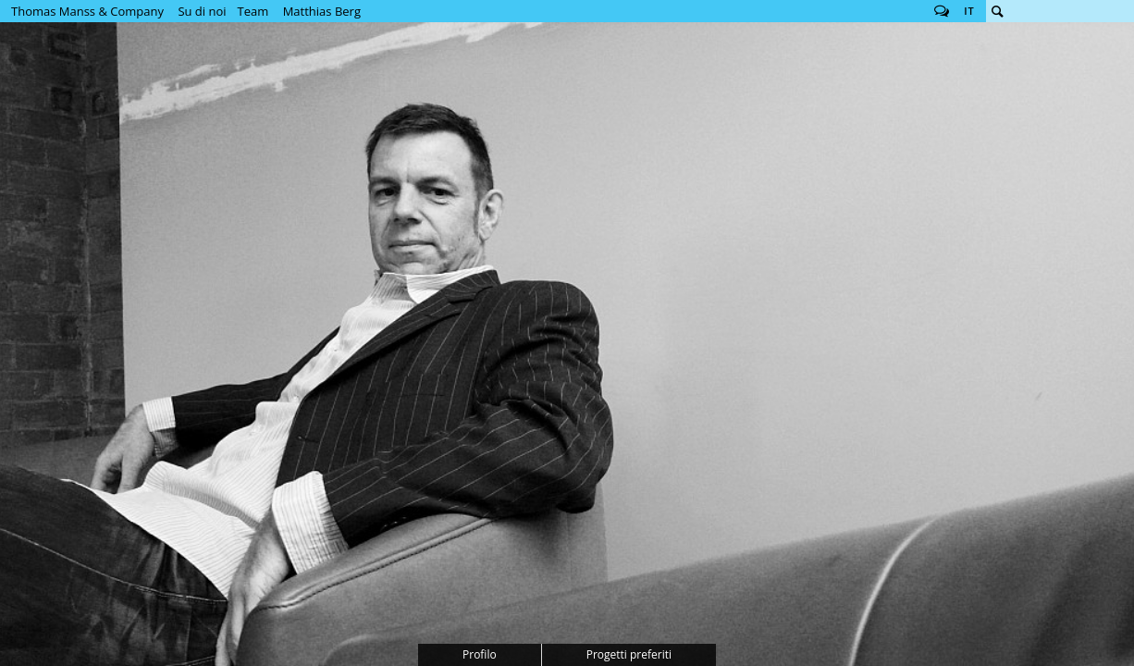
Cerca (997, 11)
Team (253, 11)
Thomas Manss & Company (87, 11)
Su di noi (202, 11)
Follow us (942, 11)
